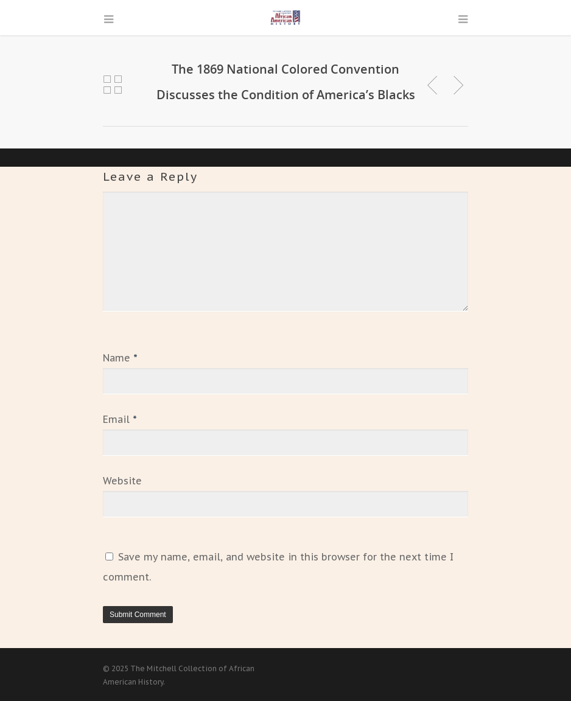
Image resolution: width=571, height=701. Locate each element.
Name (120, 358)
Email (120, 419)
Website (122, 481)
